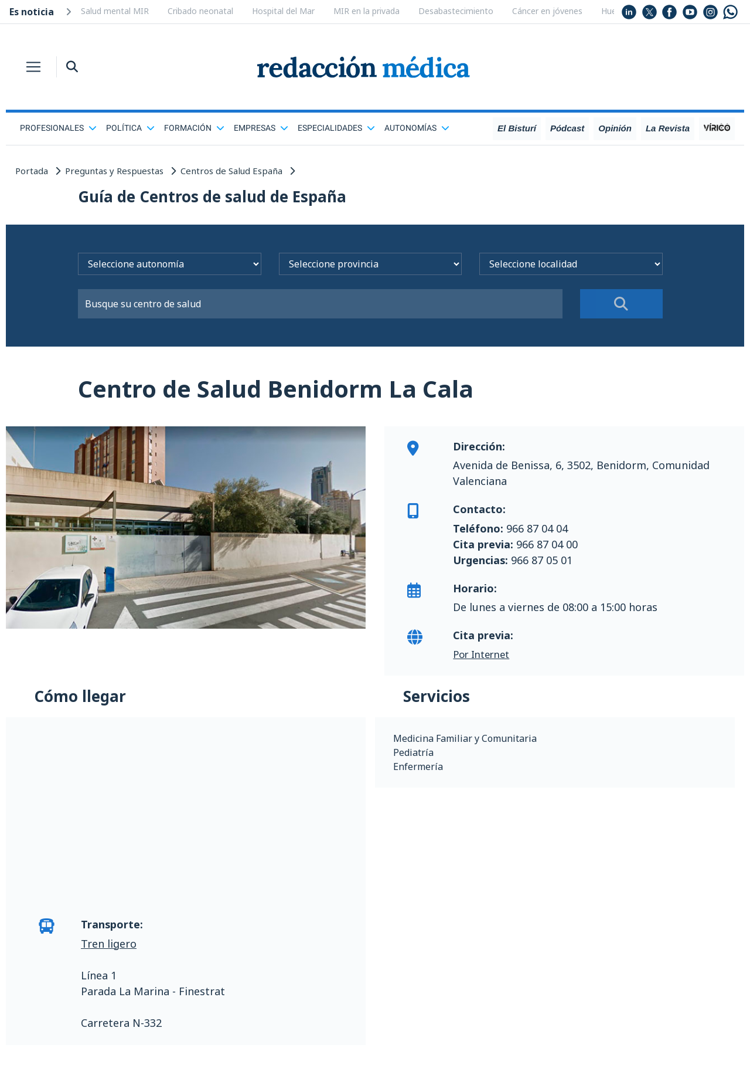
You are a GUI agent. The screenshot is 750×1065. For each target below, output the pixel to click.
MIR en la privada (366, 10)
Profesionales (58, 128)
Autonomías (416, 128)
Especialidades (336, 128)
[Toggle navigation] (33, 66)
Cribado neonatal (200, 10)
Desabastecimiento (455, 10)
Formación (194, 128)
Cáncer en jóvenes (547, 10)
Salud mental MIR (115, 10)
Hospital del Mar (283, 10)
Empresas (261, 128)
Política (130, 128)
